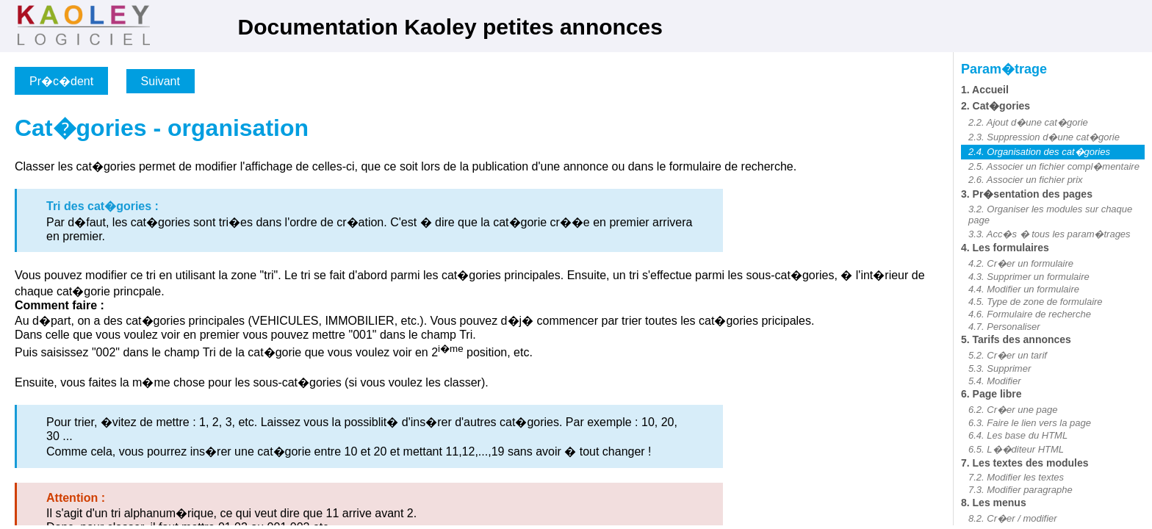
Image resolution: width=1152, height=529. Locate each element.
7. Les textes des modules (1025, 463)
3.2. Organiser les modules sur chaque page (1050, 215)
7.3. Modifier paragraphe (1020, 489)
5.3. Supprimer (999, 368)
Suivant (160, 81)
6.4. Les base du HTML (1018, 435)
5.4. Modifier (994, 380)
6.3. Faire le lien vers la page (1029, 422)
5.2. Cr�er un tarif (1007, 355)
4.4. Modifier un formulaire (1023, 289)
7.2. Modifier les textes (1016, 477)
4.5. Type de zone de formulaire (1035, 301)
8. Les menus (993, 502)
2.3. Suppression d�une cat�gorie (1044, 137)
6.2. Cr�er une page (1012, 409)
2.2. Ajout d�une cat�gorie (1028, 122)
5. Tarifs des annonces (1016, 339)
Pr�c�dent (61, 81)
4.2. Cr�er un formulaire (1020, 263)
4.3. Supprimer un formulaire (1029, 276)
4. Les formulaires (1005, 247)
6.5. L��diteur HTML (1016, 449)
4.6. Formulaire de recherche (1029, 314)
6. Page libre (991, 394)
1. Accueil (985, 90)
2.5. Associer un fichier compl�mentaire (1054, 166)
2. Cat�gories (995, 106)
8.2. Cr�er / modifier (1012, 518)
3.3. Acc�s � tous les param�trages (1049, 234)
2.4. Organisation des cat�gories (1039, 151)
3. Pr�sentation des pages (1026, 194)
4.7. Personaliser (1004, 326)
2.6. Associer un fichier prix (1025, 179)
